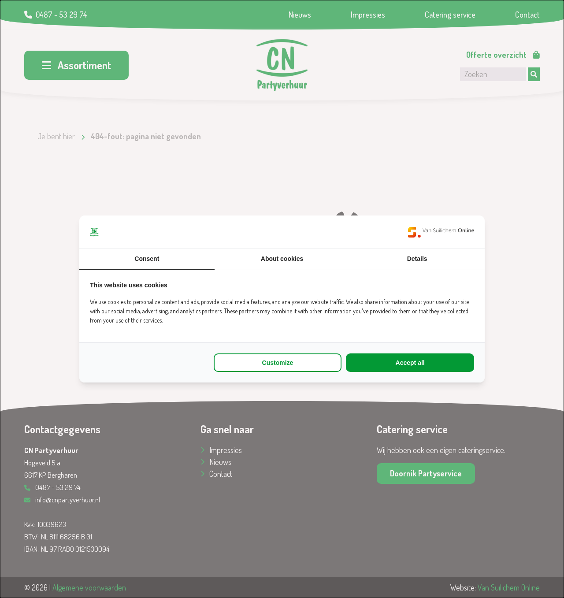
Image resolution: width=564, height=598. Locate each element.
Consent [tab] (146, 258)
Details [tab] (417, 258)
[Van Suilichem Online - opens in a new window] (441, 232)
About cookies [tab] (282, 258)
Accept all (410, 362)
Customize (277, 362)
